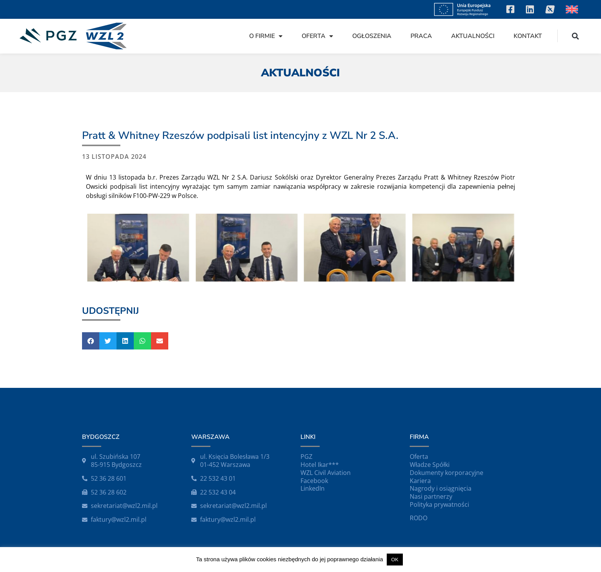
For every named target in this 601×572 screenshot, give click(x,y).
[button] (575, 36)
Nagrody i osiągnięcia (440, 488)
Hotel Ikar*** (319, 464)
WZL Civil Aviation (325, 472)
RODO (418, 518)
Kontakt (528, 36)
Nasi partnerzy (431, 496)
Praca (421, 36)
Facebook (314, 480)
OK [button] (395, 559)
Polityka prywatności (439, 504)
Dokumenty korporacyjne (446, 472)
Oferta (317, 36)
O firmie (265, 36)
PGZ (306, 456)
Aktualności (472, 36)
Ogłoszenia (371, 36)
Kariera (420, 480)
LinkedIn (312, 488)
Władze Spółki (430, 464)
